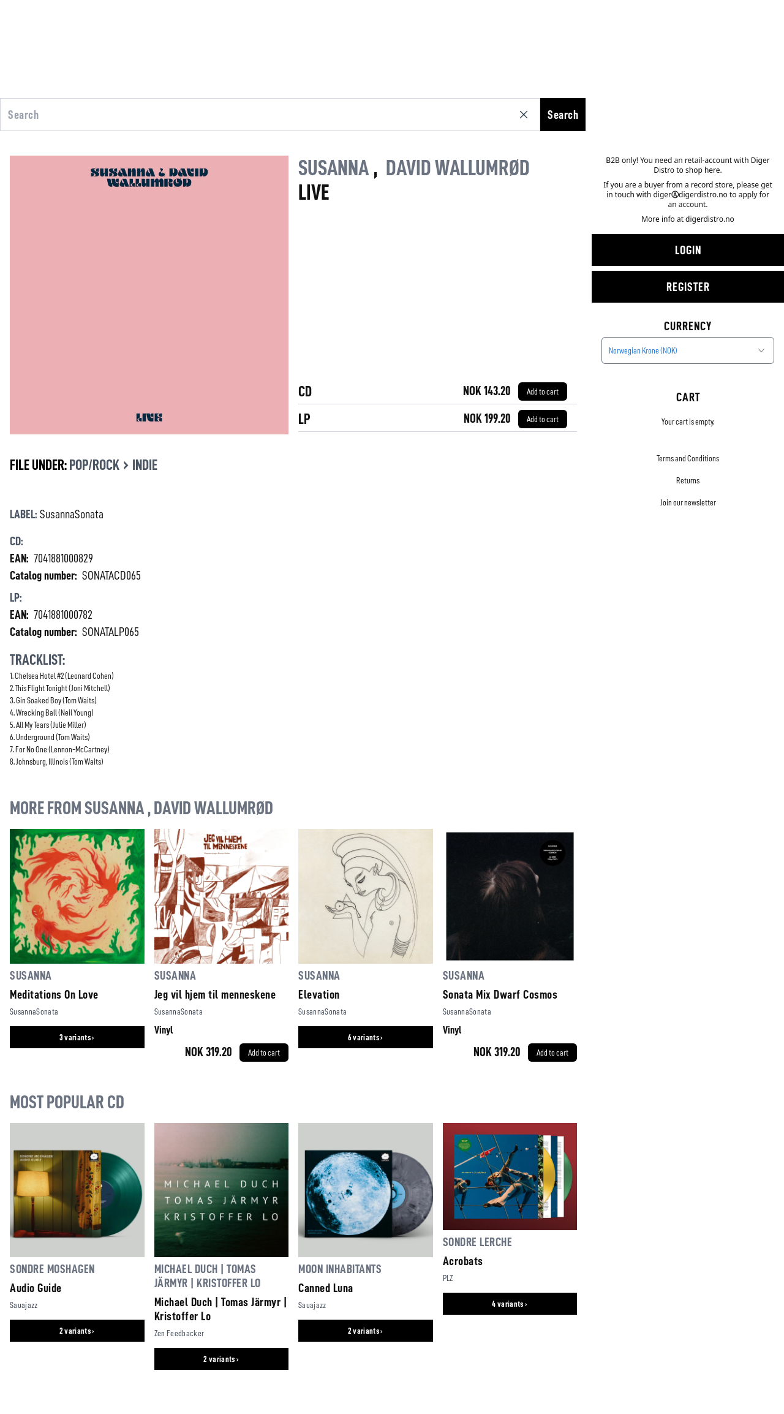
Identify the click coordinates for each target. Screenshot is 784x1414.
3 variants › (77, 1037)
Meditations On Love (54, 994)
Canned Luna (325, 1288)
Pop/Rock (94, 465)
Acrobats (463, 1261)
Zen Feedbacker (179, 1333)
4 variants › (509, 1303)
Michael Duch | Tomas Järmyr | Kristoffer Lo (220, 1309)
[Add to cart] (542, 391)
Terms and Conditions (688, 458)
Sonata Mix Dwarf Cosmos (500, 994)
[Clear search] (526, 114)
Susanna (333, 168)
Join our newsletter (688, 502)
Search (563, 114)
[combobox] (688, 350)
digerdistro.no (709, 219)
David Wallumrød (458, 168)
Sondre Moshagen (52, 1269)
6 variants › (365, 1037)
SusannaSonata (72, 514)
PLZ (448, 1278)
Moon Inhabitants (340, 1269)
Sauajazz (24, 1305)
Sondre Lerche (478, 1242)
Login (688, 250)
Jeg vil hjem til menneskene (215, 994)
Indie (144, 465)
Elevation (319, 994)
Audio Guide (36, 1288)
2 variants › (77, 1330)
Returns (687, 480)
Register (688, 287)
